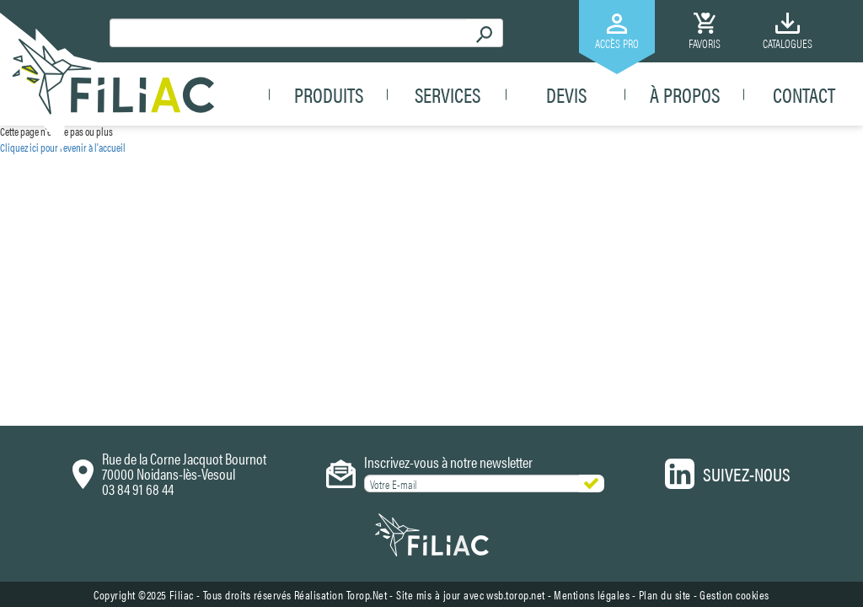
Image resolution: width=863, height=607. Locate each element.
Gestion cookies (734, 344)
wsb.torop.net (515, 344)
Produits (328, 94)
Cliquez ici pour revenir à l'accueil (63, 147)
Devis (566, 94)
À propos (685, 94)
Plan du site (665, 344)
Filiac (181, 344)
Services (447, 94)
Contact (804, 94)
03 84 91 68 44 (138, 239)
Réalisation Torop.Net (341, 344)
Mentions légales (592, 344)
